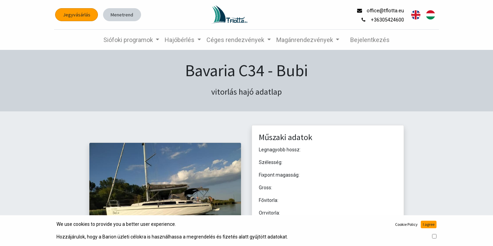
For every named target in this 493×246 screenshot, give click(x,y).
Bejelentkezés (370, 39)
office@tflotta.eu (384, 11)
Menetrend (124, 15)
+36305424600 (386, 20)
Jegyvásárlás (79, 15)
